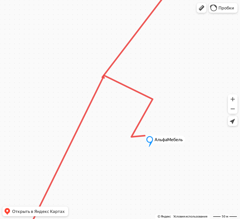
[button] (201, 8)
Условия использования (190, 216)
